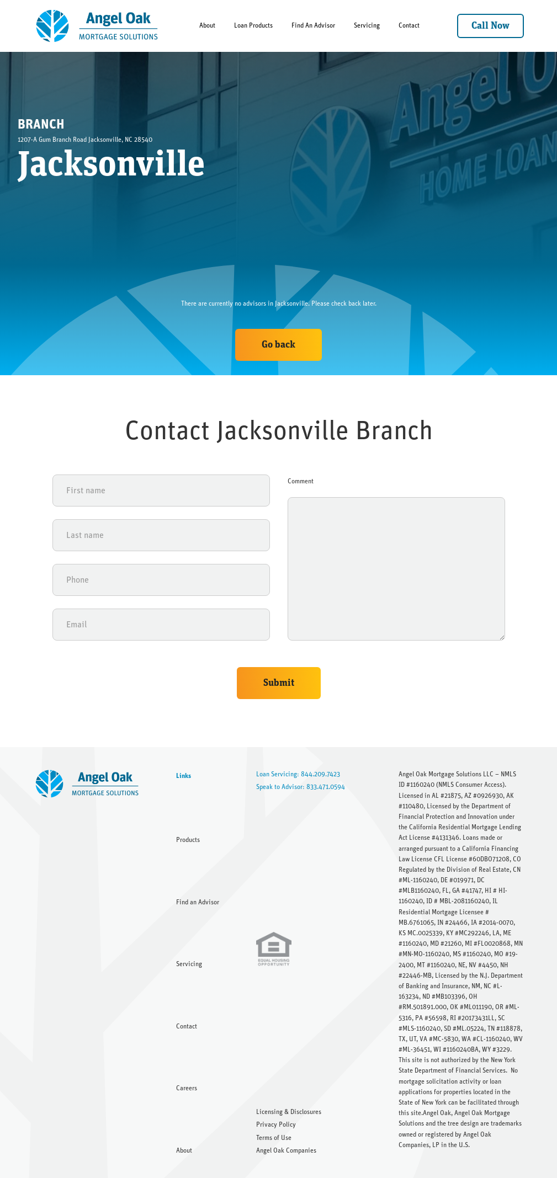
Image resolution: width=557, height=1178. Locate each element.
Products (188, 839)
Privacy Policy (276, 1124)
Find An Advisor (313, 25)
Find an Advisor (197, 902)
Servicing (367, 25)
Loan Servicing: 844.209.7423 (298, 774)
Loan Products (253, 25)
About (207, 25)
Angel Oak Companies (286, 1150)
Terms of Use (273, 1137)
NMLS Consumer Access (470, 784)
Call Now (490, 26)
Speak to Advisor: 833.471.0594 (300, 786)
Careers (186, 1088)
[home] (97, 26)
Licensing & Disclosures (288, 1111)
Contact (409, 25)
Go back (278, 345)
